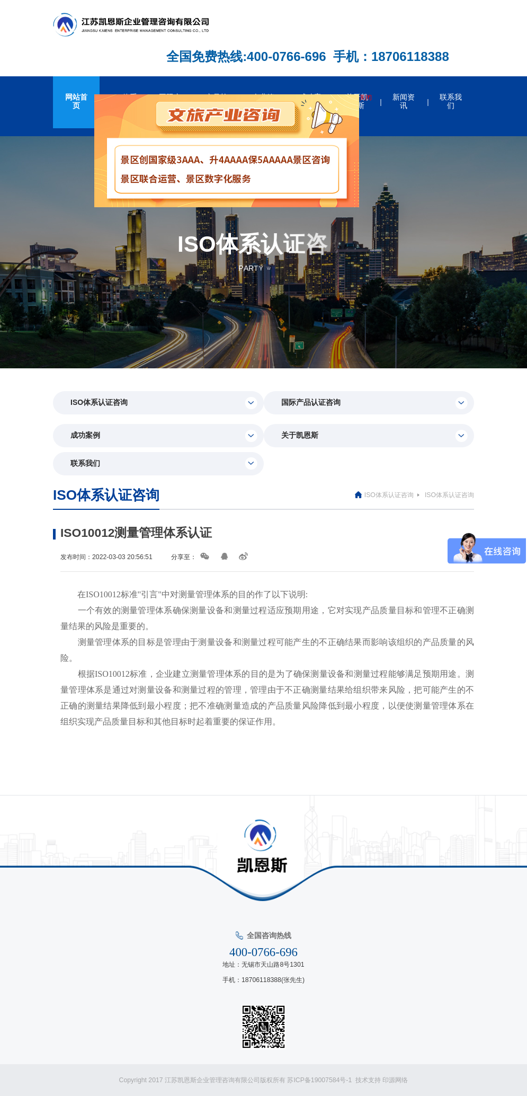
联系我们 (163, 463)
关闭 (366, 98)
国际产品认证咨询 (374, 403)
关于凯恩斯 (374, 436)
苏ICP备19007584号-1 (321, 1080)
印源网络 (395, 1080)
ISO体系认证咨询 (163, 403)
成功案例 (163, 436)
